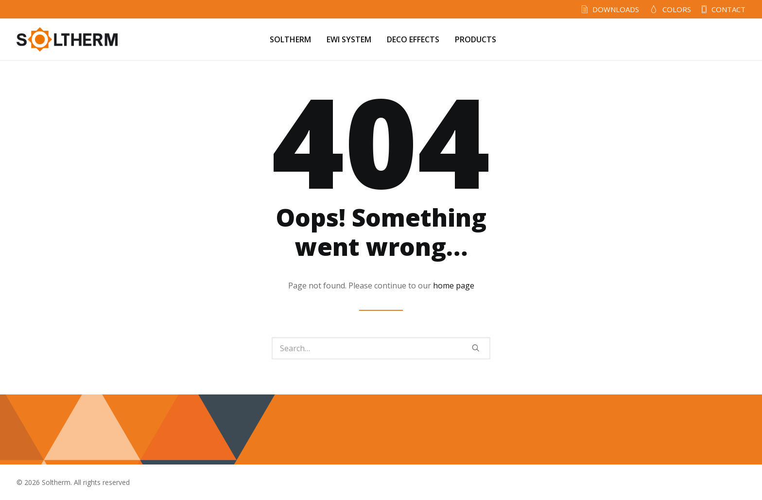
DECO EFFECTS (413, 39)
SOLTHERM (290, 39)
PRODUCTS (475, 39)
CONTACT (728, 9)
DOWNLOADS (615, 9)
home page (453, 285)
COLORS (676, 9)
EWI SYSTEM (349, 39)
